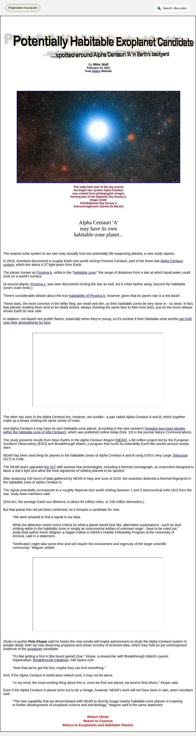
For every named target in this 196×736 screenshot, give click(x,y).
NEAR (121, 440)
